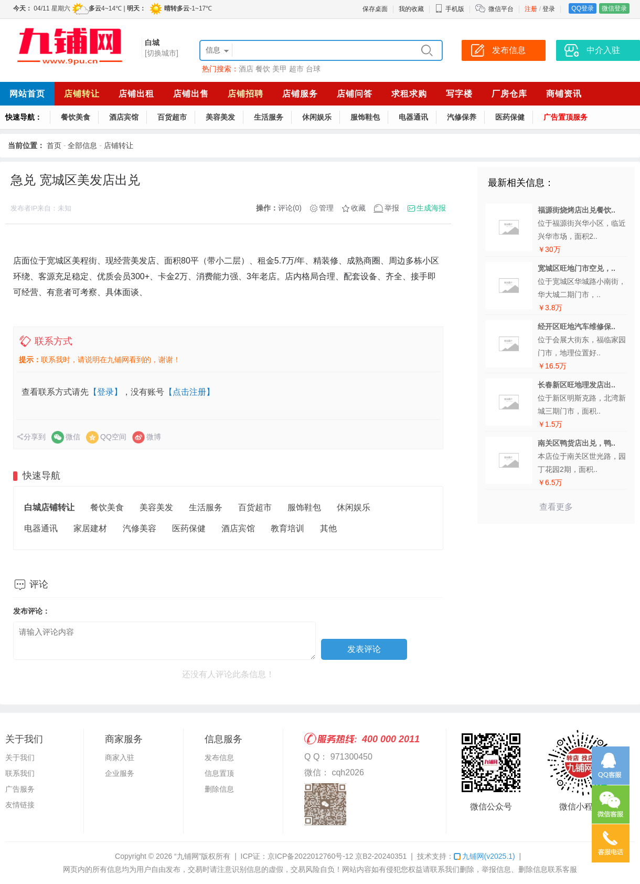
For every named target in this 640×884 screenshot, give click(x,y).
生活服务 (268, 117)
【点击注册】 (189, 391)
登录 (548, 9)
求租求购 (409, 93)
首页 (54, 145)
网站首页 (27, 93)
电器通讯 (413, 117)
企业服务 (119, 773)
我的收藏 (411, 9)
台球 (313, 69)
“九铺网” (187, 856)
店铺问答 (354, 93)
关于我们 (20, 757)
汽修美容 (139, 528)
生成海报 (431, 208)
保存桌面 (375, 9)
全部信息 (82, 145)
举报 (392, 208)
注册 (531, 9)
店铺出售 (191, 93)
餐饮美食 (75, 117)
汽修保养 (461, 117)
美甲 (279, 69)
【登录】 (105, 391)
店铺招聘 (245, 93)
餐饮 (262, 69)
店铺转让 (82, 93)
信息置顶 (219, 773)
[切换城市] (161, 53)
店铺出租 (136, 93)
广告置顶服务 (565, 117)
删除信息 (219, 789)
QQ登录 (582, 8)
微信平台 (501, 9)
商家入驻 (119, 757)
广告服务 (20, 789)
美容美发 (220, 117)
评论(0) (290, 208)
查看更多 (556, 506)
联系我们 (20, 773)
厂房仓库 (509, 93)
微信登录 (614, 8)
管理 (326, 208)
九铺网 (484, 856)
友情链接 (20, 805)
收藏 (358, 208)
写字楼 (459, 93)
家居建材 (90, 528)
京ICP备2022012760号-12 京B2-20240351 (337, 856)
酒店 (246, 69)
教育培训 (287, 528)
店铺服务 (300, 93)
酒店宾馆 (123, 117)
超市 (296, 69)
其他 (328, 528)
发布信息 (219, 757)
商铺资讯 (564, 93)
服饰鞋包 (365, 117)
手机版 (449, 9)
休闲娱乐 (317, 117)
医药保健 (510, 117)
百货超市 (172, 117)
